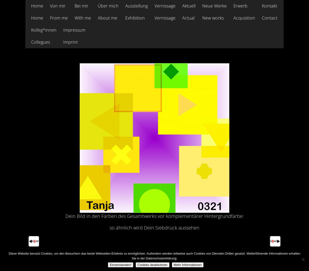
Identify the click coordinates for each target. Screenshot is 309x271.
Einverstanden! (120, 265)
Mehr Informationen (188, 265)
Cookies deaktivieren (153, 265)
